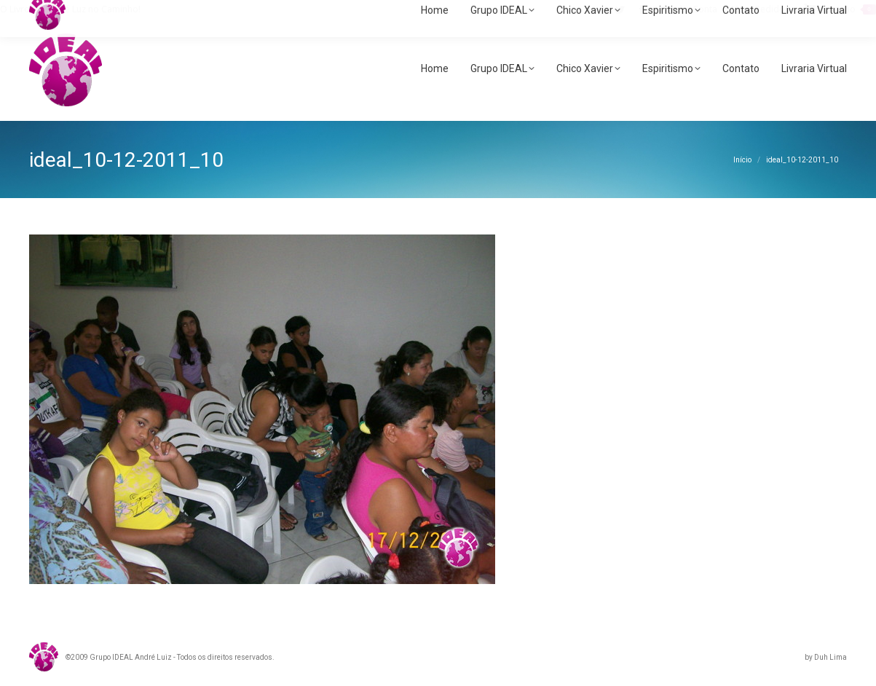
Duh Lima (830, 657)
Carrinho (840, 9)
